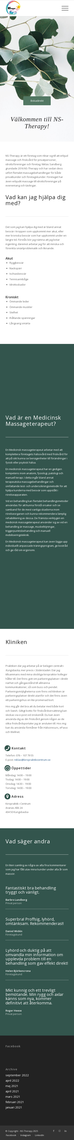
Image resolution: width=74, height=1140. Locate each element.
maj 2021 (12, 1086)
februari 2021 (15, 1102)
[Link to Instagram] (60, 1131)
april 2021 (12, 1091)
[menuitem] (11, 1135)
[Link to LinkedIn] (65, 1131)
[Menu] (63, 8)
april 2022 (12, 1080)
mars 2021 (13, 1096)
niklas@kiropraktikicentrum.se (32, 760)
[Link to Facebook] (54, 1131)
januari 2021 (14, 1107)
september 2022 (17, 1075)
